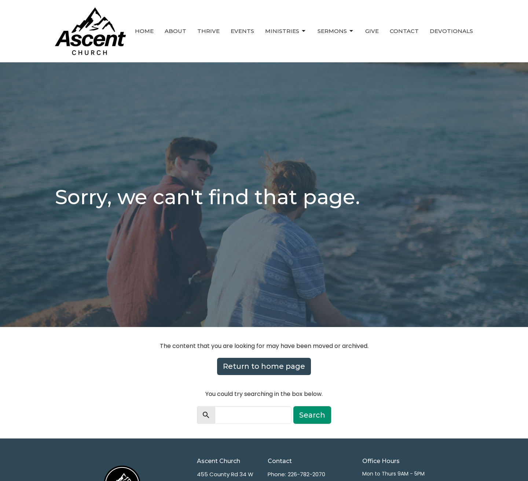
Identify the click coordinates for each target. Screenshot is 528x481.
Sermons (336, 31)
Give (372, 30)
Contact (404, 30)
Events (242, 30)
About (175, 30)
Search (312, 415)
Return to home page (264, 366)
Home (144, 30)
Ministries (286, 31)
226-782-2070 (306, 474)
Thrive (208, 30)
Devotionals (451, 30)
